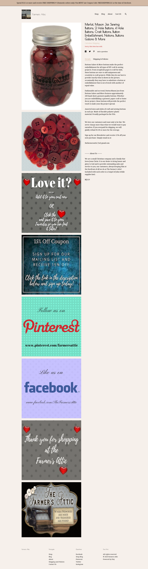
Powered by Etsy (109, 559)
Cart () (118, 14)
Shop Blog (79, 557)
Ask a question (102, 51)
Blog (103, 14)
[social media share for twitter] (90, 51)
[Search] (125, 14)
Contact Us (52, 564)
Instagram (79, 564)
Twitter (78, 562)
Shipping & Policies (100, 59)
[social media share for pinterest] (94, 51)
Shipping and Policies (56, 562)
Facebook (79, 554)
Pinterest (79, 559)
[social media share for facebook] (86, 51)
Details (88, 59)
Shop (97, 14)
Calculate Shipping (92, 43)
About (110, 14)
